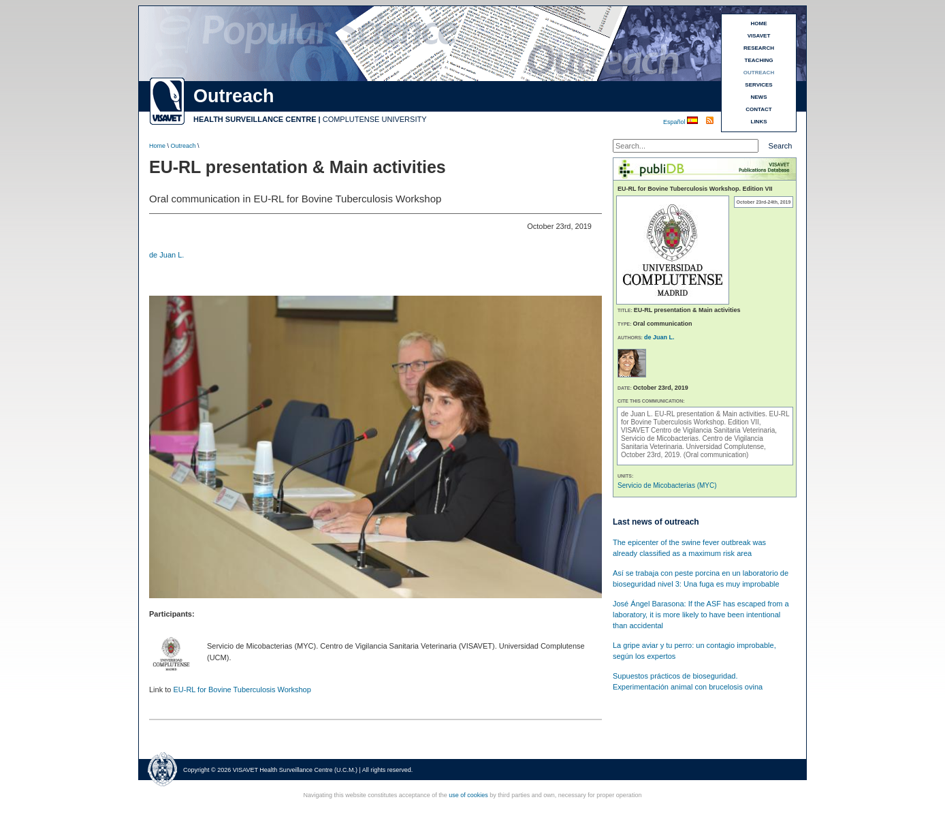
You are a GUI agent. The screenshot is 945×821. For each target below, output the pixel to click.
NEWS (759, 97)
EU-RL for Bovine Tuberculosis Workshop (241, 689)
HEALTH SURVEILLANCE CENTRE (255, 119)
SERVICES (758, 85)
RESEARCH (758, 48)
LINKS (759, 122)
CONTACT (759, 109)
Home (157, 145)
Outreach (183, 145)
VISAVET (759, 36)
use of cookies (468, 795)
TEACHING (759, 60)
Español (675, 122)
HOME (759, 23)
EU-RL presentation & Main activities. (711, 414)
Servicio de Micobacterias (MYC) (667, 485)
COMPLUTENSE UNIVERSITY (375, 119)
